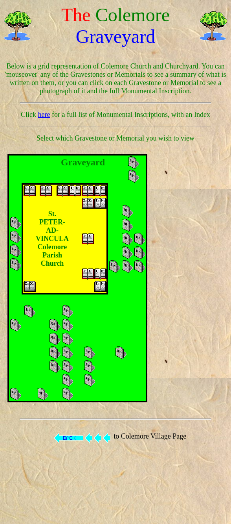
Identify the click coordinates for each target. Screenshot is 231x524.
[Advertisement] (195, 278)
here (44, 115)
